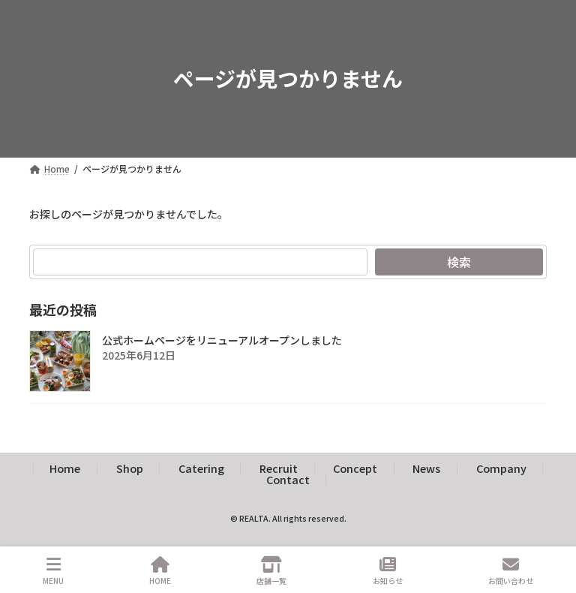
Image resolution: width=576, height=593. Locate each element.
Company (501, 468)
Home (65, 468)
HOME (160, 570)
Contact (288, 479)
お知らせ (388, 570)
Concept (355, 468)
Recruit (279, 468)
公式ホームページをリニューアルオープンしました (222, 340)
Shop (129, 468)
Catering (201, 468)
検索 (459, 262)
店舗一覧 (271, 570)
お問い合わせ (510, 570)
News (426, 468)
